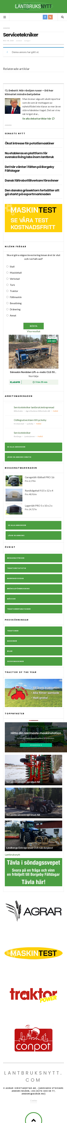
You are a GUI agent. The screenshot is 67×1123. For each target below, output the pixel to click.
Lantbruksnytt (12, 854)
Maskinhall (16, 272)
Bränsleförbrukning (18, 588)
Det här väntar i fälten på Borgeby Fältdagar (29, 168)
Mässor (11, 599)
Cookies (33, 1100)
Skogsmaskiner (15, 661)
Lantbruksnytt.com (33, 1076)
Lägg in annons (16, 535)
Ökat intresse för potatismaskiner (29, 143)
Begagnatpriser (15, 558)
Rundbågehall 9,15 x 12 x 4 (33, 495)
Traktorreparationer (19, 609)
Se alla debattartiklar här (38, 118)
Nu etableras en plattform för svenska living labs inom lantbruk (29, 155)
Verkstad (15, 278)
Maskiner (12, 641)
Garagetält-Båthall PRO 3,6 (33, 480)
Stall (12, 266)
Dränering (15, 309)
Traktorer (12, 631)
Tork (12, 284)
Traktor (14, 290)
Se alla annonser (16, 447)
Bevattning (16, 303)
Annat (13, 315)
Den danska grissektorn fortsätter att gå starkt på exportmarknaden (32, 192)
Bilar (9, 651)
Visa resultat (33, 331)
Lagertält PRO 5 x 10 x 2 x (33, 509)
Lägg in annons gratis (19, 457)
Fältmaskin (16, 297)
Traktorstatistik (16, 568)
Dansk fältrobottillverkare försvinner (31, 180)
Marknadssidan (15, 578)
